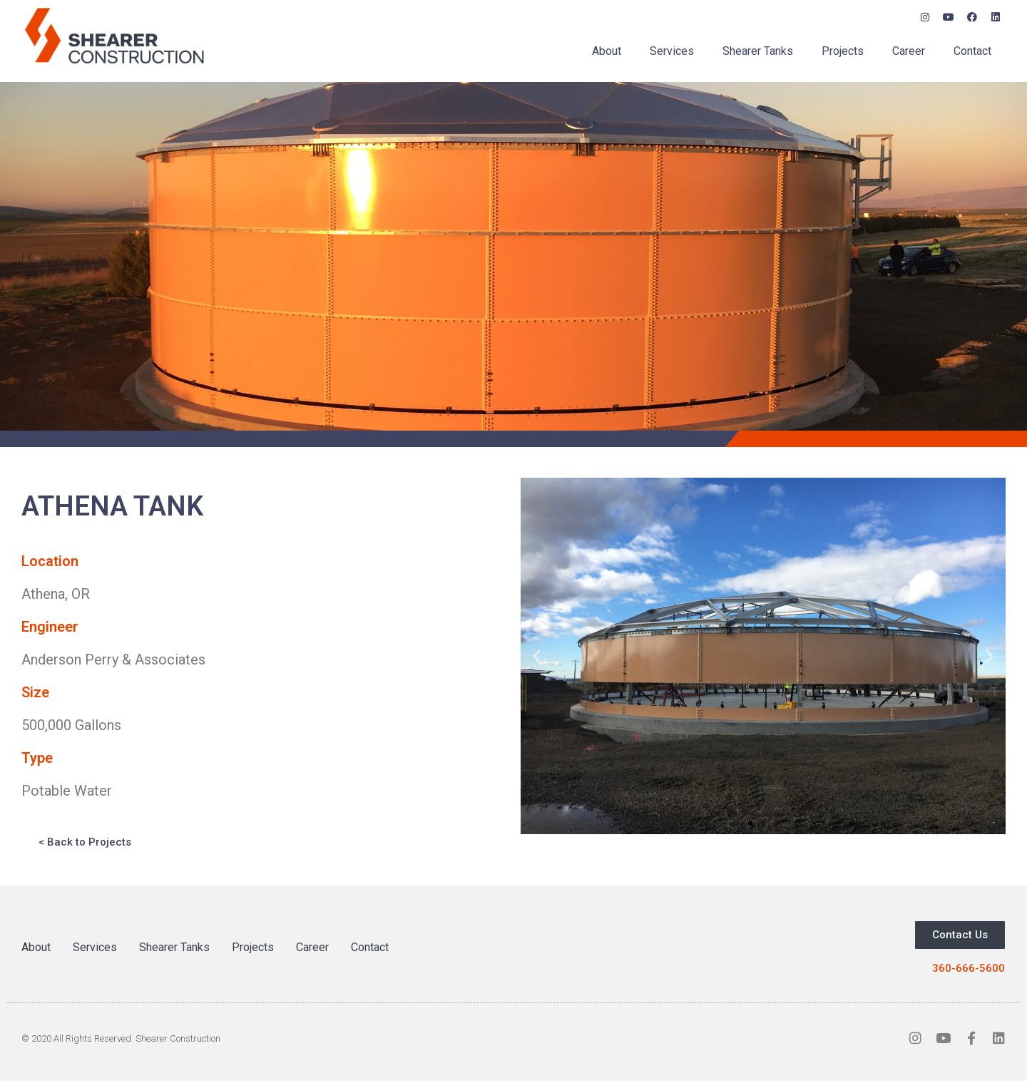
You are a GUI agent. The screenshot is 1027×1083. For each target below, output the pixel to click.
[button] (537, 656)
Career (908, 51)
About (606, 51)
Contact (972, 51)
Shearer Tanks (757, 51)
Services (672, 51)
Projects (843, 51)
